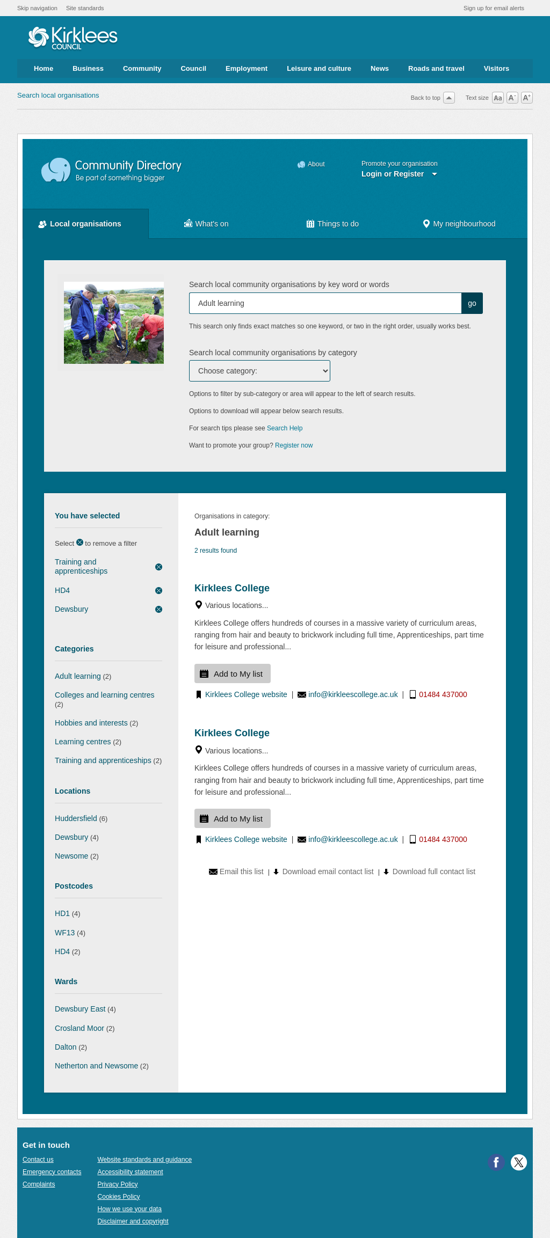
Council (193, 68)
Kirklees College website (246, 694)
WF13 (65, 932)
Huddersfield (76, 818)
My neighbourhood (464, 223)
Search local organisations (58, 95)
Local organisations (85, 223)
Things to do (338, 223)
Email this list (242, 871)
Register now (294, 445)
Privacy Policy (117, 1184)
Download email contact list (328, 871)
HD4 (62, 590)
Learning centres (83, 741)
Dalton (66, 1047)
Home (43, 68)
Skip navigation (37, 8)
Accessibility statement (130, 1172)
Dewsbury (71, 609)
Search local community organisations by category (273, 352)
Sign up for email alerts (494, 8)
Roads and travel (436, 68)
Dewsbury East (80, 1009)
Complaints (39, 1184)
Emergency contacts (52, 1172)
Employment (246, 68)
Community (142, 68)
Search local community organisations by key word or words (289, 284)
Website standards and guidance (144, 1159)
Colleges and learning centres (105, 695)
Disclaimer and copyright (132, 1221)
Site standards (85, 8)
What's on (212, 223)
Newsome (71, 856)
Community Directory (112, 170)
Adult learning (78, 676)
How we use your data (129, 1209)
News (380, 68)
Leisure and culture (319, 68)
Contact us (38, 1159)
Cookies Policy (118, 1196)
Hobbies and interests (91, 723)
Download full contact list (434, 871)
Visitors (496, 68)
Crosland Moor (79, 1028)
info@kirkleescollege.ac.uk (352, 694)
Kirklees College (232, 588)
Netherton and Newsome (96, 1065)
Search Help (284, 428)
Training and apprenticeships (81, 566)
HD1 (62, 913)
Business (88, 68)
